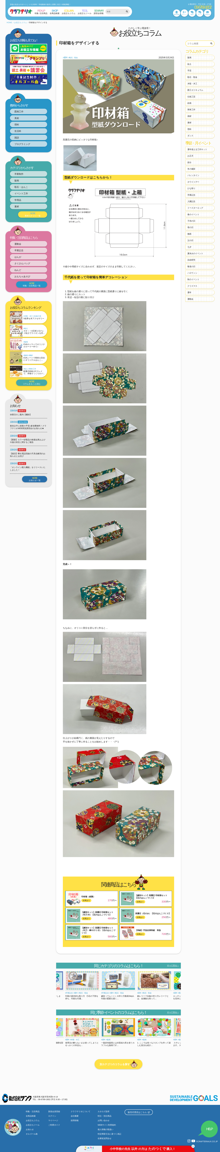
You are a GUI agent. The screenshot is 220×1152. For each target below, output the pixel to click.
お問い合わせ (103, 1120)
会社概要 (75, 1116)
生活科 (17, 131)
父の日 (190, 240)
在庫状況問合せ (104, 1138)
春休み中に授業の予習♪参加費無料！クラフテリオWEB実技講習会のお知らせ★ (28, 427)
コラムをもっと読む (31, 382)
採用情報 (75, 1120)
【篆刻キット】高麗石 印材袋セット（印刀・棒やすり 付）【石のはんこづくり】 (98, 930)
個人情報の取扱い (105, 1129)
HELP (209, 1129)
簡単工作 (32, 369)
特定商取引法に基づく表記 (109, 1134)
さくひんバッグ (22, 263)
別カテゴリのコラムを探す (118, 1064)
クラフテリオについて (80, 1111)
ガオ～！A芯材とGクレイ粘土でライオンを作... (34, 332)
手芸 (189, 70)
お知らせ (30, 1129)
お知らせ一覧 (34, 479)
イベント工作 (21, 193)
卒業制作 (18, 174)
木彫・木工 (28, 316)
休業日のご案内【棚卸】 (21, 414)
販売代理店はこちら (139, 1112)
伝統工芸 (37, 316)
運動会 (17, 244)
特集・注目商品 (33, 1111)
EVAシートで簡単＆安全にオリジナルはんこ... (34, 359)
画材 (189, 116)
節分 (189, 162)
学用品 (17, 200)
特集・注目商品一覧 (31, 284)
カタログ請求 (103, 1111)
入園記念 (191, 201)
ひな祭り (191, 188)
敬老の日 (191, 266)
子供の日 (191, 221)
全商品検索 (31, 1116)
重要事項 (22, 411)
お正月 (190, 156)
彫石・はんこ (21, 187)
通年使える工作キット (197, 149)
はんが (17, 257)
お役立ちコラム (20, 22)
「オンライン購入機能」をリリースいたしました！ (27, 468)
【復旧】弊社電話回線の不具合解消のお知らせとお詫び (27, 454)
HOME (9, 22)
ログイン (52, 1116)
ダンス (190, 135)
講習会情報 (23, 422)
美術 (16, 118)
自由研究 (191, 260)
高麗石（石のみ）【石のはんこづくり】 (153, 913)
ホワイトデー (193, 182)
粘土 (26, 328)
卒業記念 (18, 250)
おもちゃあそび (22, 276)
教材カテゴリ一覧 (32, 214)
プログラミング (22, 144)
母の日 (190, 227)
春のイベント (193, 214)
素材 (16, 206)
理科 (16, 124)
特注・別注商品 (104, 1116)
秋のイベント (193, 279)
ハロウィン (192, 273)
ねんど (17, 270)
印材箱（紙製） (88, 896)
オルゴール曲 (32, 1134)
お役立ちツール (33, 1125)
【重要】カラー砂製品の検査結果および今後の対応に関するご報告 (27, 441)
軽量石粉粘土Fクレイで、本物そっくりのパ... (34, 372)
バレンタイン (193, 175)
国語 (16, 137)
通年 (66, 57)
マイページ (53, 1120)
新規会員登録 (54, 1111)
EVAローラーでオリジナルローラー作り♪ (34, 345)
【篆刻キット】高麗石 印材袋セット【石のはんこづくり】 (151, 896)
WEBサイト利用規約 (107, 1125)
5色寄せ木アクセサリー (33, 318)
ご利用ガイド (54, 1125)
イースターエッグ (195, 208)
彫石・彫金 (73, 58)
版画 (16, 180)
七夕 (189, 247)
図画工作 (18, 111)
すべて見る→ (173, 965)
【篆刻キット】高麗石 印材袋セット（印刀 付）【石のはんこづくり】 (97, 913)
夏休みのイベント (195, 253)
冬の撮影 (191, 169)
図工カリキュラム (195, 90)
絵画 (189, 103)
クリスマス (192, 286)
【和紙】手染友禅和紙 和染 (148, 930)
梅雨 (189, 234)
